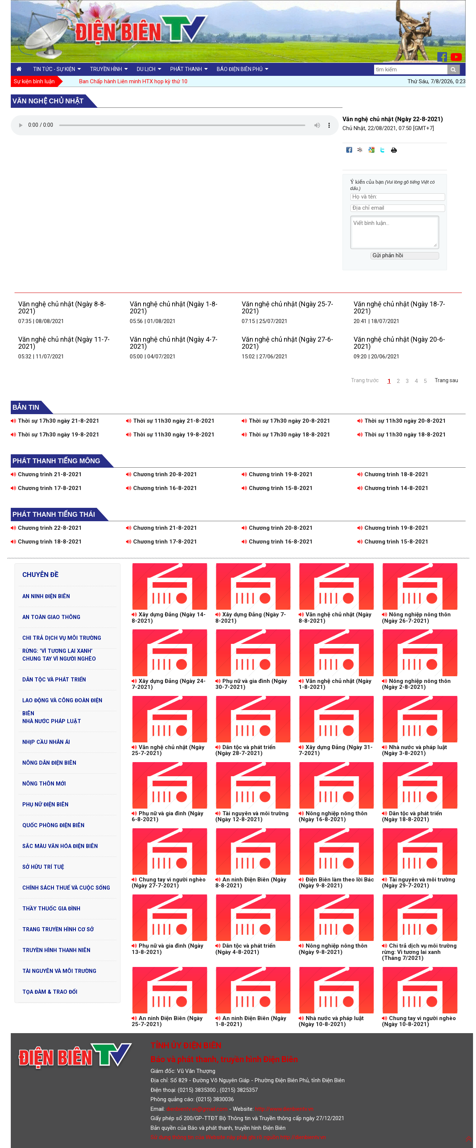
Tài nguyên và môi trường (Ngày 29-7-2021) (418, 882)
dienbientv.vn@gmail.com (197, 1109)
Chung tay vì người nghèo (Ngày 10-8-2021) (419, 1021)
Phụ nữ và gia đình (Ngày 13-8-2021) (167, 948)
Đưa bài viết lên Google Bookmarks (371, 150)
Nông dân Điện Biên (49, 763)
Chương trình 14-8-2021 (392, 488)
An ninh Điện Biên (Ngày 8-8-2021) (250, 882)
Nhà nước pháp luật (51, 721)
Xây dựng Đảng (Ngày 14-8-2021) (169, 617)
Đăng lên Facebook (349, 150)
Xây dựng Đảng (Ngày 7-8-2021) (250, 617)
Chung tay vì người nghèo (59, 659)
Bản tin (26, 407)
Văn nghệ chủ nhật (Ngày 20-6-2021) (399, 343)
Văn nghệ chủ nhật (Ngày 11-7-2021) (64, 343)
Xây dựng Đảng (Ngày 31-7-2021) (336, 750)
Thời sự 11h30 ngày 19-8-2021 (170, 434)
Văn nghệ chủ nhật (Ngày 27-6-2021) (287, 343)
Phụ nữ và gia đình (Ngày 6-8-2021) (167, 816)
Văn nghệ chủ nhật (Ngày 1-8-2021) (174, 307)
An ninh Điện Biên (46, 596)
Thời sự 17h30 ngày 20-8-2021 (286, 420)
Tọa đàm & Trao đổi (49, 992)
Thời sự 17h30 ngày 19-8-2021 (55, 434)
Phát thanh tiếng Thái (54, 514)
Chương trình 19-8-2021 (277, 474)
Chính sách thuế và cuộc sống (66, 888)
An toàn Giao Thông (51, 617)
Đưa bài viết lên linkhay (360, 150)
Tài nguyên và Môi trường (59, 971)
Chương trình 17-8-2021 (46, 488)
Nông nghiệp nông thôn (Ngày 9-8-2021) (333, 948)
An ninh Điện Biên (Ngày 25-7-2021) (167, 1021)
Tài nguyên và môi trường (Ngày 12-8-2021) (252, 816)
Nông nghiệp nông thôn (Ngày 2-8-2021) (416, 684)
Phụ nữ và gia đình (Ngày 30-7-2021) (251, 684)
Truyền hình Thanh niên (56, 950)
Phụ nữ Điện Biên (45, 804)
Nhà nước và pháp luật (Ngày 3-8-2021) (414, 750)
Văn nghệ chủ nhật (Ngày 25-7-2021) (287, 307)
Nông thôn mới (44, 784)
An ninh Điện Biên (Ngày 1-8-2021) (250, 1021)
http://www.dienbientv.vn (284, 1109)
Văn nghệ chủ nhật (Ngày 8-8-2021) (62, 307)
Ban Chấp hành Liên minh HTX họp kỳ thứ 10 (133, 81)
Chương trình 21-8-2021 (46, 474)
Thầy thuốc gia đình (51, 909)
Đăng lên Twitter (383, 150)
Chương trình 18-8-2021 (392, 474)
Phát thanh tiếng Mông (56, 461)
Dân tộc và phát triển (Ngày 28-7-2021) (245, 750)
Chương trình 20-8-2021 (161, 474)
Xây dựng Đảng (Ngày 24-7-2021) (169, 684)
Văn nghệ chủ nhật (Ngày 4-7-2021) (174, 343)
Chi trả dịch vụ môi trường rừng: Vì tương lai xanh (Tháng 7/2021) (419, 951)
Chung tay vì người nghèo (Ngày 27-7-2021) (169, 882)
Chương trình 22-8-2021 (46, 528)
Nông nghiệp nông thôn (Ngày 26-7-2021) (416, 617)
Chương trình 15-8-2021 (277, 488)
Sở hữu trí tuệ (43, 867)
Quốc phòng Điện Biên (53, 825)
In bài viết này (394, 150)
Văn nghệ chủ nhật (48, 101)
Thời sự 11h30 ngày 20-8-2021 (401, 420)
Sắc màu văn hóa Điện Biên (60, 846)
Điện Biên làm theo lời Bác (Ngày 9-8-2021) (336, 882)
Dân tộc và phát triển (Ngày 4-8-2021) (245, 948)
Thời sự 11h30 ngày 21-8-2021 (170, 420)
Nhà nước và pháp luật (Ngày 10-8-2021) (331, 1021)
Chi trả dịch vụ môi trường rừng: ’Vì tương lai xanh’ (61, 640)
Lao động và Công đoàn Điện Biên (62, 702)
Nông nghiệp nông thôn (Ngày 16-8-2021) (333, 816)
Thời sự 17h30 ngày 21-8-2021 (55, 420)
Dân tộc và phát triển (54, 680)
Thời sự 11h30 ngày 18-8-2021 (401, 434)
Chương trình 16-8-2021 (161, 488)
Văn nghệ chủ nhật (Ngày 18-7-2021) (399, 307)
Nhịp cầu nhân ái (46, 742)
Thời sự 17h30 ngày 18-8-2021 (286, 434)
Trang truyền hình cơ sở (58, 929)
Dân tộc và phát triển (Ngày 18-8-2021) (412, 816)
